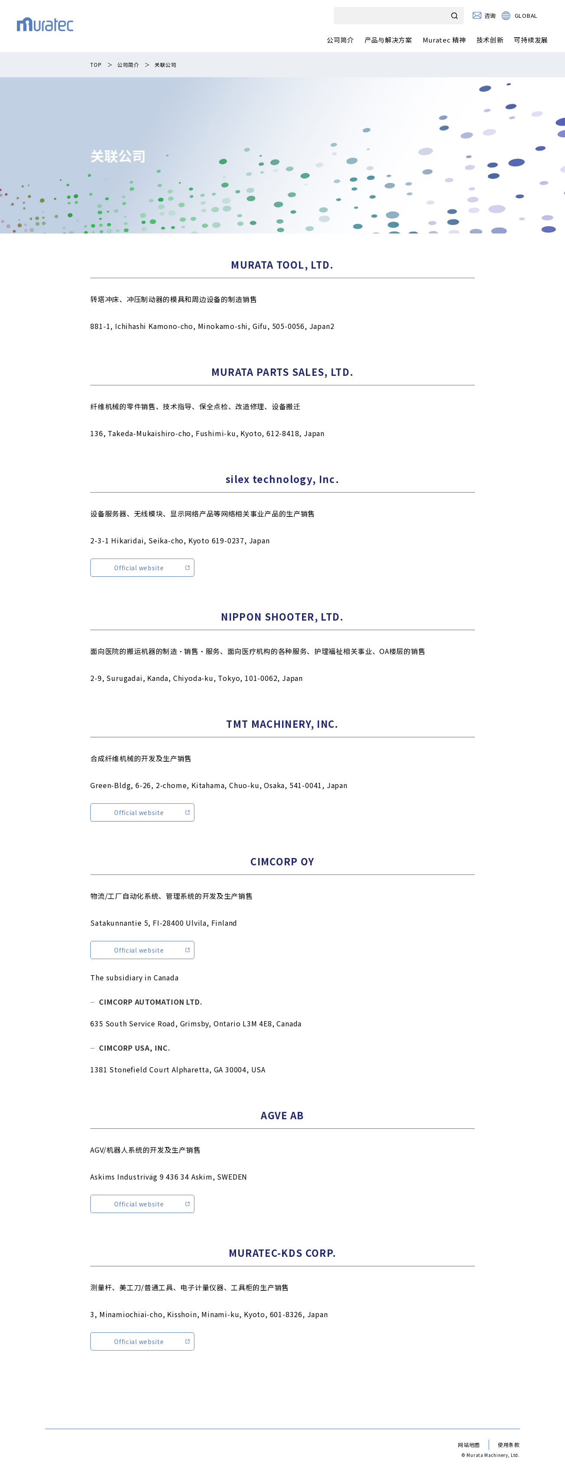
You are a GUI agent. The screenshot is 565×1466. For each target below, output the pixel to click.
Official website (139, 567)
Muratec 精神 (444, 39)
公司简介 (340, 39)
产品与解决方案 (388, 39)
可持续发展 (531, 39)
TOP (96, 64)
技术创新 (490, 39)
